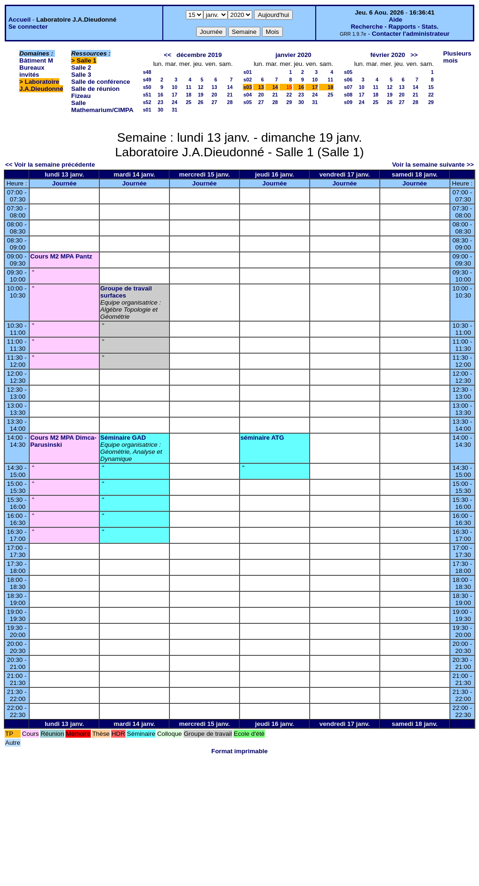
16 (160, 94)
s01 (147, 110)
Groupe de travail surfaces (126, 292)
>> (414, 54)
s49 (147, 79)
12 (200, 87)
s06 (348, 79)
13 (214, 87)
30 (160, 110)
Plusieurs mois (457, 57)
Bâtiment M (36, 60)
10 (174, 87)
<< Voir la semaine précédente (50, 164)
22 (289, 94)
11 (189, 87)
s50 (147, 87)
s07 (348, 87)
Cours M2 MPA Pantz (61, 256)
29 (289, 102)
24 (174, 102)
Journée (64, 183)
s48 (147, 72)
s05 (247, 102)
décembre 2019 (199, 54)
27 (214, 102)
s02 (247, 79)
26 (200, 102)
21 (229, 94)
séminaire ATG (262, 437)
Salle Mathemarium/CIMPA (102, 106)
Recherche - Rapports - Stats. (395, 26)
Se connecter (28, 26)
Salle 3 (81, 74)
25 (189, 102)
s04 (247, 94)
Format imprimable (239, 751)
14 (229, 87)
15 (431, 87)
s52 (147, 102)
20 (214, 94)
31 (174, 110)
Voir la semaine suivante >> (433, 164)
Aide (395, 19)
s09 (348, 102)
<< (167, 54)
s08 (348, 94)
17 (174, 94)
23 (160, 102)
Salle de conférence (100, 81)
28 (229, 102)
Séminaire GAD (123, 437)
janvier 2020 (293, 54)
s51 (147, 94)
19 (200, 94)
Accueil (19, 19)
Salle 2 (81, 67)
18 (189, 94)
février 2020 (387, 54)
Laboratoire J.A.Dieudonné (41, 85)
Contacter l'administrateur (410, 33)
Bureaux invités (31, 71)
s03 (247, 87)
